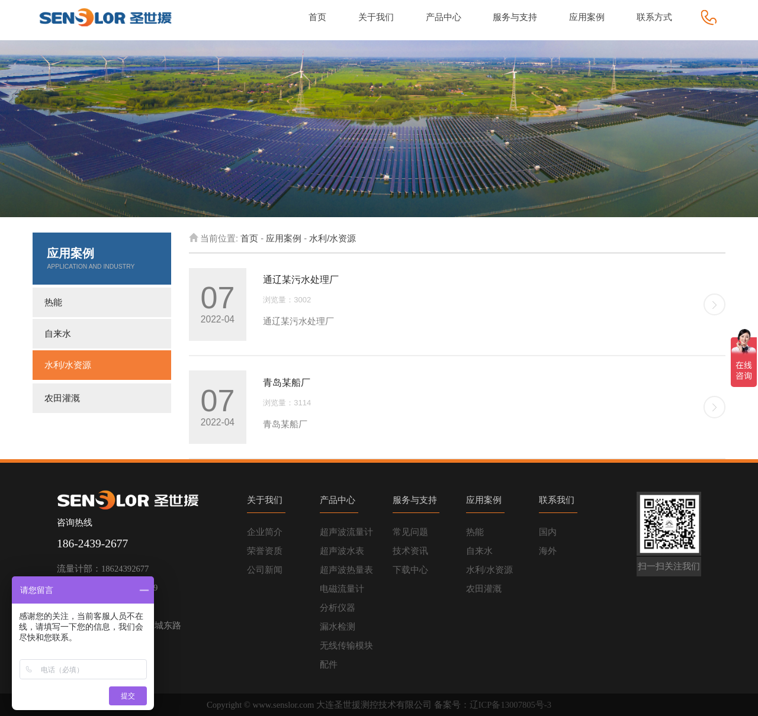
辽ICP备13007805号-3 (510, 704)
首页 (249, 238)
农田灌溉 (62, 398)
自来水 (57, 333)
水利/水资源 (67, 365)
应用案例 (283, 238)
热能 (53, 302)
